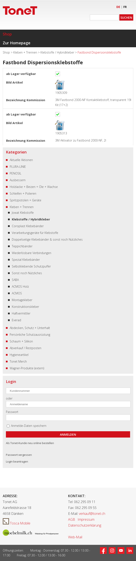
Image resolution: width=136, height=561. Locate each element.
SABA (15, 280)
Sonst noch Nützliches (27, 273)
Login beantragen (17, 461)
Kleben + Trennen (25, 52)
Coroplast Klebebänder (28, 226)
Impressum (86, 519)
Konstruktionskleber (25, 307)
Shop (7, 34)
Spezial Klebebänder (26, 260)
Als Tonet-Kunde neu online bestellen (30, 443)
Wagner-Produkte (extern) (27, 368)
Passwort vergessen (19, 455)
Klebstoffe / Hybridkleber (57, 52)
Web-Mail (75, 537)
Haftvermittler (21, 313)
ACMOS (17, 293)
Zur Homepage (16, 42)
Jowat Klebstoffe (23, 213)
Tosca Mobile (16, 523)
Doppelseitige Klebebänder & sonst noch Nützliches (47, 239)
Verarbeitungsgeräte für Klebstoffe (35, 233)
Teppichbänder (22, 246)
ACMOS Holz (20, 286)
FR (125, 7)
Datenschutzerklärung (84, 525)
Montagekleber (22, 300)
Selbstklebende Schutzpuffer (31, 266)
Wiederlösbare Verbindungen (31, 253)
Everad (16, 320)
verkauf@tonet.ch (92, 513)
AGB (71, 519)
